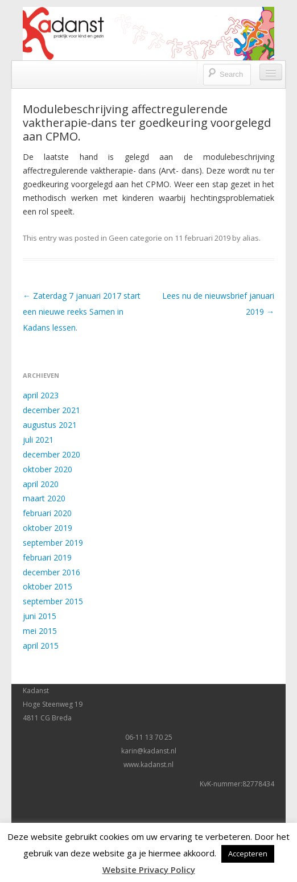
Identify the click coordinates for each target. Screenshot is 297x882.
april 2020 (41, 484)
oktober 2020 (47, 469)
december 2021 (51, 410)
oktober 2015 (47, 586)
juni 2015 (39, 616)
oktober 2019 (47, 527)
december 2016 (51, 572)
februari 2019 (47, 557)
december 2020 (51, 454)
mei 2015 (40, 630)
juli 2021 (38, 439)
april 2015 (41, 645)
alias (250, 238)
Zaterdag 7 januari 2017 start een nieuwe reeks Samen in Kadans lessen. (82, 311)
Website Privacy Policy (148, 869)
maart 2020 (44, 498)
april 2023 (41, 395)
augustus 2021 (50, 424)
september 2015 (53, 601)
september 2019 (53, 542)
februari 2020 (47, 513)
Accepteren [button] (247, 853)
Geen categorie (135, 238)
